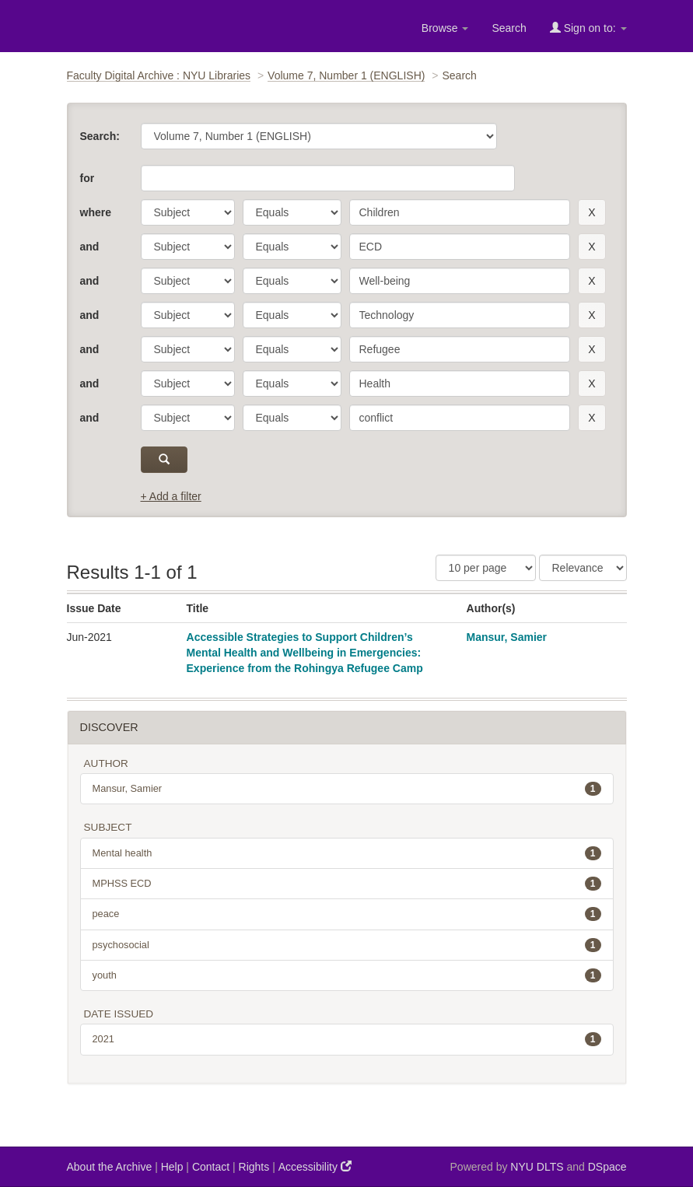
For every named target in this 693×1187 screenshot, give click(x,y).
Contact (210, 1167)
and (90, 246)
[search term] (460, 212)
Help (172, 1167)
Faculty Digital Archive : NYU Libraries (159, 75)
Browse (445, 28)
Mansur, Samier (507, 637)
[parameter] (188, 212)
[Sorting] (583, 568)
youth (347, 975)
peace (347, 914)
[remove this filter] (591, 212)
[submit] (164, 459)
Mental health (347, 853)
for (87, 178)
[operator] (292, 212)
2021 (347, 1039)
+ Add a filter (171, 496)
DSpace (607, 1167)
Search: (100, 136)
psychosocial (347, 945)
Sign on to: (588, 27)
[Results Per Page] (486, 568)
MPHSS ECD (347, 884)
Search (509, 28)
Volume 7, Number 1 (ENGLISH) (346, 75)
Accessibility (315, 1166)
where (95, 212)
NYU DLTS (536, 1167)
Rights (254, 1167)
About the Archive (109, 1167)
